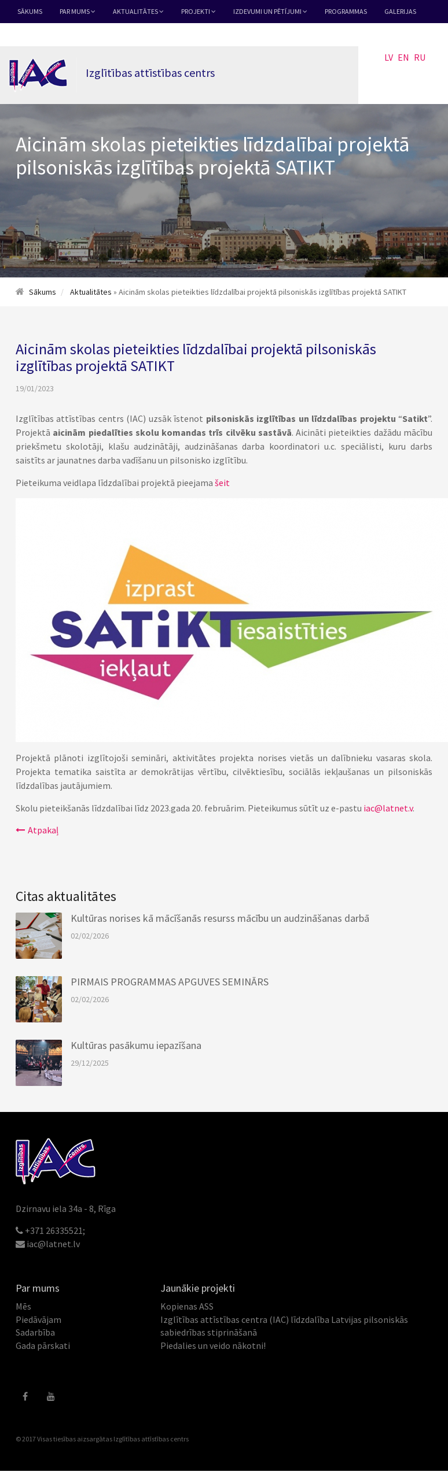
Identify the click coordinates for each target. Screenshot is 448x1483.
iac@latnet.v (388, 808)
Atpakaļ (37, 830)
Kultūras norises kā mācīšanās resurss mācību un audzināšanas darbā (220, 918)
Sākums (29, 11)
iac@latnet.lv (53, 1244)
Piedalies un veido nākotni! (213, 1345)
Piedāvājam (38, 1319)
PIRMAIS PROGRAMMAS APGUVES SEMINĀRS (170, 981)
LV (388, 57)
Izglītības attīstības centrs (151, 1438)
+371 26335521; (55, 1230)
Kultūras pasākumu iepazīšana (136, 1045)
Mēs (23, 1306)
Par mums (78, 11)
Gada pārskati (43, 1345)
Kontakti (33, 34)
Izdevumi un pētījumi (270, 11)
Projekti (198, 11)
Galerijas (400, 11)
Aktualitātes (138, 11)
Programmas (346, 11)
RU (419, 57)
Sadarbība (35, 1332)
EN (403, 57)
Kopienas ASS (187, 1306)
